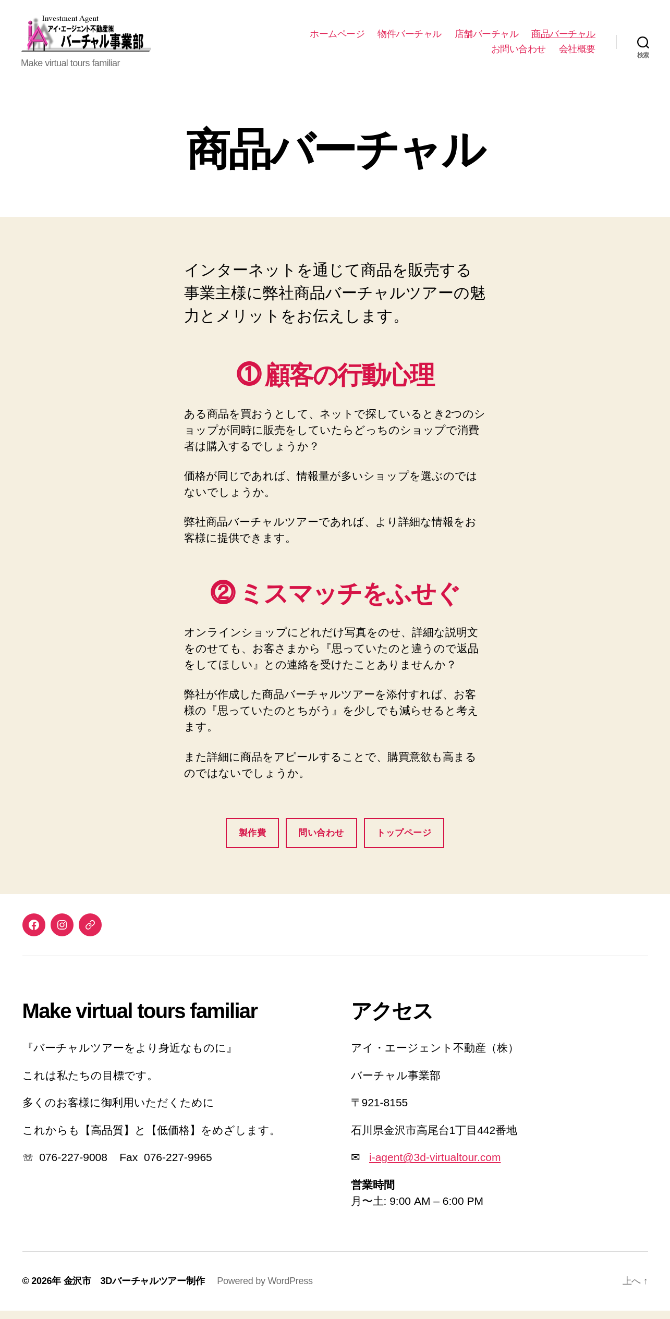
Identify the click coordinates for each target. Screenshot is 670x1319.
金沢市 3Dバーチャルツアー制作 (134, 1289)
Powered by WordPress (264, 1289)
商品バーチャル (563, 38)
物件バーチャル (409, 38)
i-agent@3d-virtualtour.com (435, 1166)
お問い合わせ (518, 53)
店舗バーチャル (487, 38)
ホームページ (337, 38)
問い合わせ (321, 842)
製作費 (252, 842)
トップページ (403, 842)
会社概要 (577, 53)
